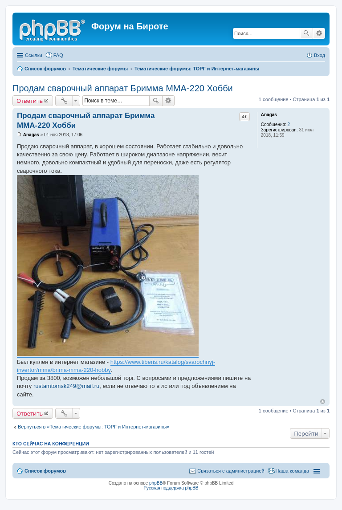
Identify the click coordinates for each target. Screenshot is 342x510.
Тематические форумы (100, 68)
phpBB (156, 483)
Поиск (306, 33)
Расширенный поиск (319, 33)
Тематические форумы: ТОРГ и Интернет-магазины (196, 68)
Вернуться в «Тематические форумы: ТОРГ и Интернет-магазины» (94, 426)
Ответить (29, 101)
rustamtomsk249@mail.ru (66, 386)
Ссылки (33, 55)
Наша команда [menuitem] (292, 470)
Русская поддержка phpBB (170, 488)
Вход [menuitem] (319, 55)
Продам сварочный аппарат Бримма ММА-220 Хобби (122, 88)
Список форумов (45, 68)
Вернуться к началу (322, 401)
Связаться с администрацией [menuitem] (230, 470)
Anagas (269, 114)
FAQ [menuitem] (58, 55)
